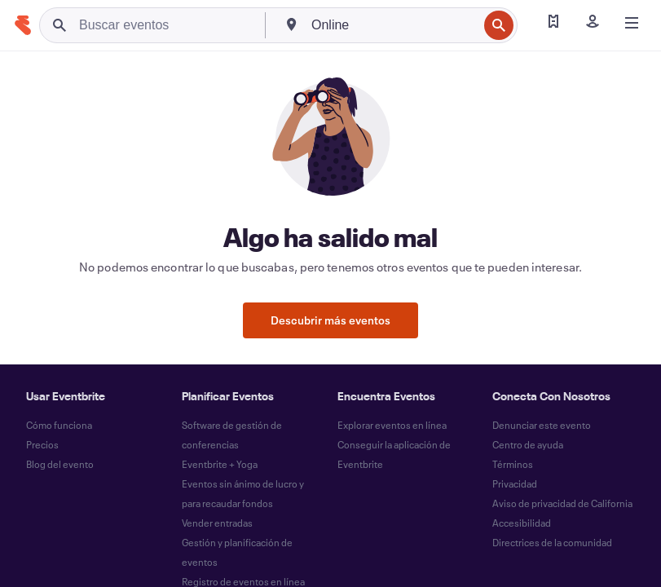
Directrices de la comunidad (552, 542)
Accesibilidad (521, 522)
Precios (42, 444)
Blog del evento (60, 463)
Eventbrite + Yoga (220, 463)
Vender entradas (217, 522)
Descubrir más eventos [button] (330, 320)
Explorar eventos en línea (392, 424)
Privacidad (514, 483)
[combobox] (393, 25)
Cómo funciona (59, 424)
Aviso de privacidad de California (562, 503)
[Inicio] (23, 25)
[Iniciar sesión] (592, 23)
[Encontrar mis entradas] (553, 23)
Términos (512, 463)
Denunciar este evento (541, 424)
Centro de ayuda (527, 444)
